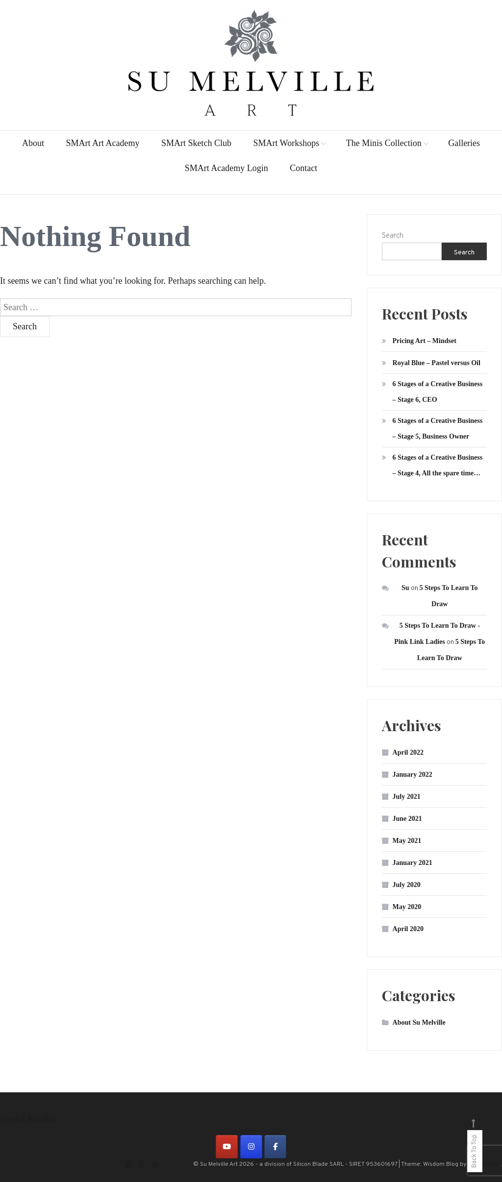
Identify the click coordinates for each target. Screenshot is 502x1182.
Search (392, 236)
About (33, 143)
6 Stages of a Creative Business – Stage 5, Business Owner (438, 428)
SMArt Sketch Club (196, 143)
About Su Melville (419, 1022)
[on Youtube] (227, 1146)
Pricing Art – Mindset (424, 341)
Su (405, 587)
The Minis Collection (384, 143)
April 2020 (408, 929)
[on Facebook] (275, 1146)
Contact (303, 168)
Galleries (464, 143)
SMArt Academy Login (226, 168)
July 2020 (407, 884)
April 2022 (408, 752)
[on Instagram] (251, 1146)
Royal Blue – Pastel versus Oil (436, 363)
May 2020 (407, 907)
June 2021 (407, 818)
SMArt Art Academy (102, 143)
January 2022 (412, 774)
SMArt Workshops (286, 143)
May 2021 (407, 840)
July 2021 (407, 796)
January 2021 (412, 862)
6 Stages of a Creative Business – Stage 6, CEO (438, 391)
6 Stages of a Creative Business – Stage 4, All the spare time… (438, 465)
